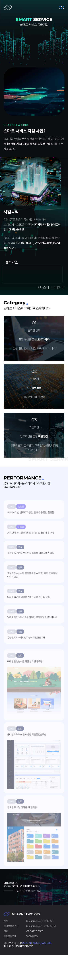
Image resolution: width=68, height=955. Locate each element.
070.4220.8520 (34, 931)
